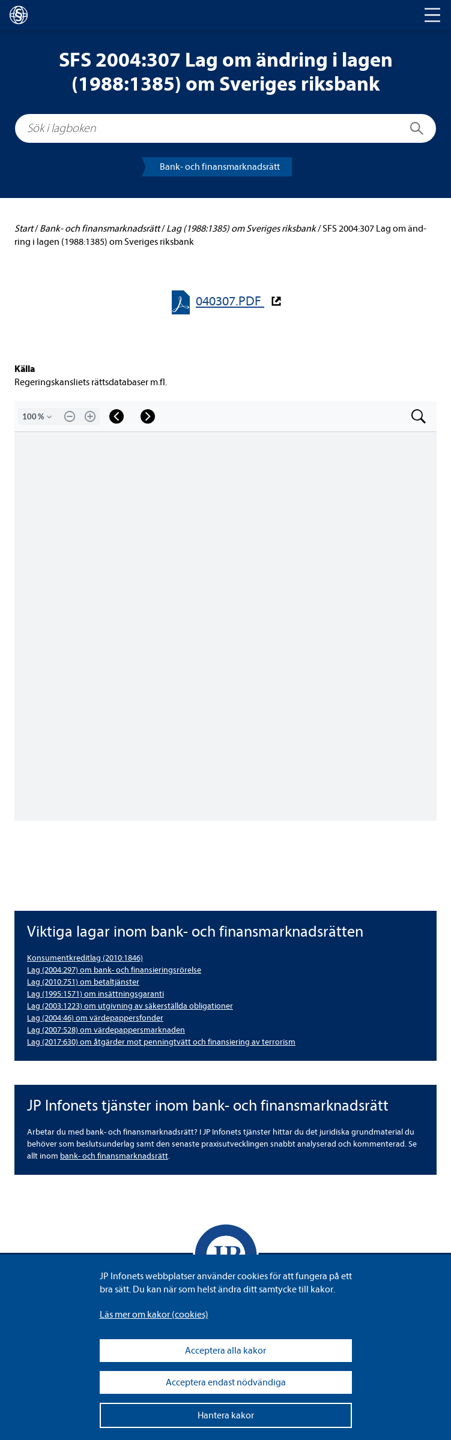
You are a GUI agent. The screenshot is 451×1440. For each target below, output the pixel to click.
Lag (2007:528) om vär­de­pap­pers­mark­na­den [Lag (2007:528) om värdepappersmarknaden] (106, 1030)
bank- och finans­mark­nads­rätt (114, 1156)
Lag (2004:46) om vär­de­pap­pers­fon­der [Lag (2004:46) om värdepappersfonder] (95, 1018)
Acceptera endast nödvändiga (226, 1382)
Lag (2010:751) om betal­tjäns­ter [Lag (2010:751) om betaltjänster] (83, 982)
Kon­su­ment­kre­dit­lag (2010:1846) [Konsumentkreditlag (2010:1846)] (85, 958)
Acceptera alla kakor (225, 1350)
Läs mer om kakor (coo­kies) (154, 1314)
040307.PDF (230, 301)
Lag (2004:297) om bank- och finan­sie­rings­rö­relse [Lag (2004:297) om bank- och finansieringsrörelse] (114, 970)
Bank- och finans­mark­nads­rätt (220, 166)
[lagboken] (18, 15)
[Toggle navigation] (432, 15)
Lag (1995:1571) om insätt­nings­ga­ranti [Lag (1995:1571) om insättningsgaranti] (95, 994)
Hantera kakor (226, 1415)
